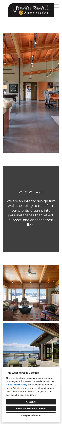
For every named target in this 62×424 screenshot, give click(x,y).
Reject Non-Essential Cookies (31, 408)
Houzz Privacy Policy (16, 384)
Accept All (31, 401)
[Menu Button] (56, 6)
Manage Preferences (31, 415)
